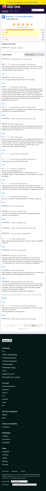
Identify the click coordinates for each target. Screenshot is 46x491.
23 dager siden (23, 196)
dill (12, 137)
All (3, 406)
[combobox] (38, 10)
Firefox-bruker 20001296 (18, 228)
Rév (12, 124)
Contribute (6, 439)
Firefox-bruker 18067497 (18, 159)
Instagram (5, 451)
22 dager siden (21, 168)
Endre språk (5, 481)
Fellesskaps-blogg (8, 367)
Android (5, 399)
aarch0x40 (14, 87)
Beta (4, 418)
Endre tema (5, 484)
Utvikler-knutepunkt (9, 361)
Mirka (12, 77)
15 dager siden (27, 59)
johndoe (13, 222)
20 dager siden (31, 107)
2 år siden (20, 47)
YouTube (5, 455)
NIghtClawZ (14, 196)
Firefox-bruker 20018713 (18, 107)
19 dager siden (22, 87)
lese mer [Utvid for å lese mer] (4, 298)
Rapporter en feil (8, 374)
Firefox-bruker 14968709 (18, 318)
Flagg (3, 74)
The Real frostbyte (16, 59)
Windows (5, 389)
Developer (6, 442)
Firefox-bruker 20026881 (18, 64)
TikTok (4, 458)
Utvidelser (5, 11)
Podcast (5, 464)
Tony (12, 206)
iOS (3, 396)
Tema (11, 11)
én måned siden (22, 211)
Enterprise (5, 427)
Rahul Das (14, 211)
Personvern (5, 471)
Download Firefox (8, 386)
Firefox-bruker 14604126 (18, 118)
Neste (33, 325)
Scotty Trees (15, 153)
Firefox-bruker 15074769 (18, 305)
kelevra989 (14, 183)
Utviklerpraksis (7, 364)
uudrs (12, 270)
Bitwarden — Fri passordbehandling (19, 16)
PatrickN (13, 47)
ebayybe (13, 255)
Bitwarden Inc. (13, 19)
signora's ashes (15, 233)
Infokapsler (15, 471)
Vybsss (13, 239)
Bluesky (5, 461)
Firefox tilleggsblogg (9, 355)
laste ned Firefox (33, 2)
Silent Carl (14, 250)
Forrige (12, 325)
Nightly (4, 415)
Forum (4, 371)
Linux (4, 402)
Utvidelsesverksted (9, 358)
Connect (5, 436)
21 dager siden (17, 137)
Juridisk (23, 471)
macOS (4, 393)
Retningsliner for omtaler (11, 377)
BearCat (13, 168)
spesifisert (18, 474)
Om (3, 351)
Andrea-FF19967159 (17, 281)
